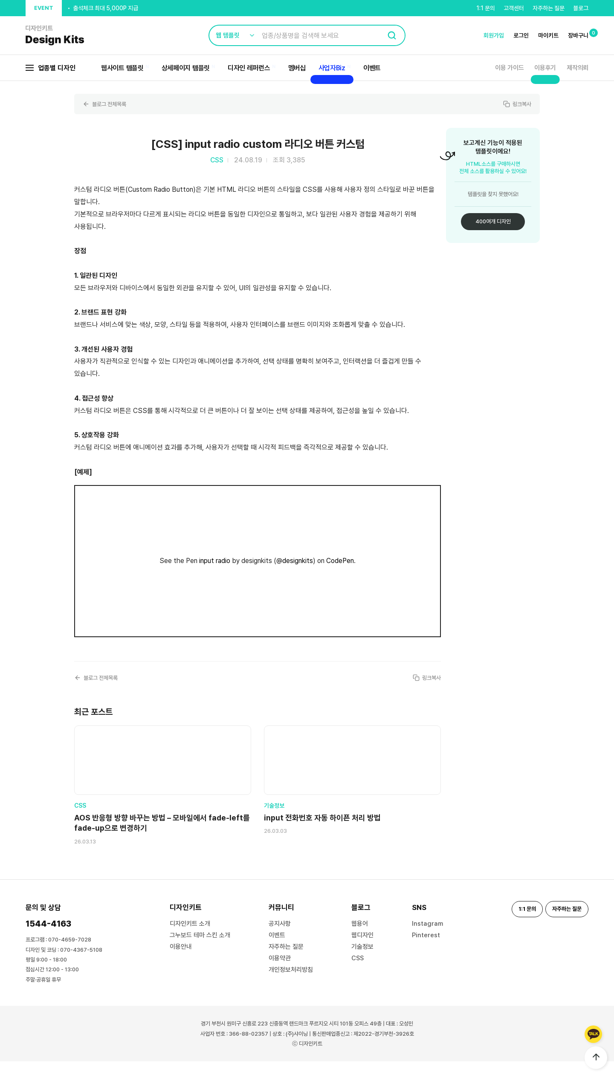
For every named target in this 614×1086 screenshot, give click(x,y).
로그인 (521, 35)
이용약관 (280, 983)
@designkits (294, 561)
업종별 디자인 (50, 68)
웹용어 (359, 948)
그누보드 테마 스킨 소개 (200, 960)
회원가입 (494, 35)
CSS (357, 983)
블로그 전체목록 (106, 104)
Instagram (427, 948)
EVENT (43, 8)
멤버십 (297, 68)
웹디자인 (362, 960)
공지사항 (280, 948)
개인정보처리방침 (291, 994)
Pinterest (426, 960)
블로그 (580, 8)
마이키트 (548, 35)
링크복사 (516, 104)
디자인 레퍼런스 (249, 68)
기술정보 (362, 971)
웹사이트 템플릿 (122, 68)
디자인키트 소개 (190, 948)
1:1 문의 (485, 8)
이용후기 (545, 68)
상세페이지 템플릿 (186, 68)
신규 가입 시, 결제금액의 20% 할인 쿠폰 (120, 8)
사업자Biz (332, 68)
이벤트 (372, 68)
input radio (214, 561)
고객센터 (514, 8)
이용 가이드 (509, 68)
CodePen (340, 561)
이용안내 (181, 971)
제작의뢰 (577, 68)
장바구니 (578, 35)
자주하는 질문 (549, 8)
